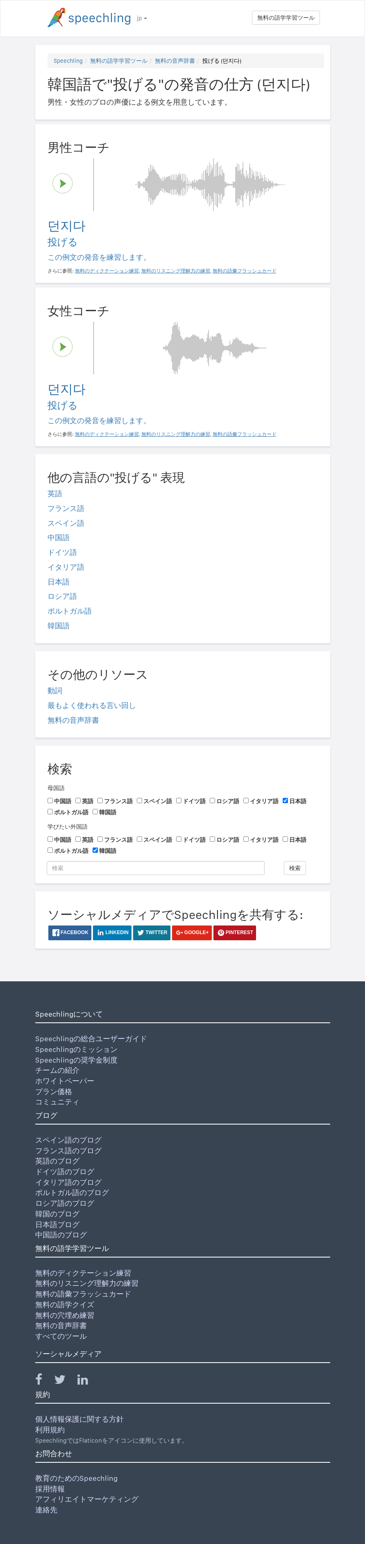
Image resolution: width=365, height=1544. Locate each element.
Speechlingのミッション (76, 1049)
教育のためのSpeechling (76, 1478)
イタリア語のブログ (68, 1182)
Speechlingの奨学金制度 (76, 1060)
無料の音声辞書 (175, 60)
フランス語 (66, 508)
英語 (55, 493)
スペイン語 (66, 523)
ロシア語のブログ (64, 1203)
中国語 (59, 537)
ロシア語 (62, 596)
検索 (295, 868)
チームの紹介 (57, 1070)
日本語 (59, 581)
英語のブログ (57, 1161)
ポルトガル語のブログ (72, 1192)
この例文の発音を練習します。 (99, 257)
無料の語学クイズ (64, 1304)
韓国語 (59, 625)
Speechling (68, 60)
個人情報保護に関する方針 (79, 1419)
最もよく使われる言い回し (92, 705)
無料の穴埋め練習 (64, 1315)
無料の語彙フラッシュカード (83, 1294)
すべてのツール (61, 1336)
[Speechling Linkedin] (87, 1381)
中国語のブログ (61, 1234)
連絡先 (46, 1509)
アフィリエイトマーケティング (86, 1499)
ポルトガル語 (70, 611)
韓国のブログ (57, 1214)
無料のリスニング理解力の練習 (86, 1283)
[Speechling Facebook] (43, 1381)
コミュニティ (57, 1101)
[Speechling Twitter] (65, 1381)
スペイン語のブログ (68, 1140)
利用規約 (50, 1429)
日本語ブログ (57, 1224)
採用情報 (50, 1488)
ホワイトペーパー (64, 1081)
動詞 (55, 690)
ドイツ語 (62, 552)
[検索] (156, 868)
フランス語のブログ (68, 1150)
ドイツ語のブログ (64, 1171)
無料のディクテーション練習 (83, 1273)
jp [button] (142, 18)
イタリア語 (66, 567)
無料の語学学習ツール (286, 17)
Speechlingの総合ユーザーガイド (91, 1038)
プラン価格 (53, 1091)
